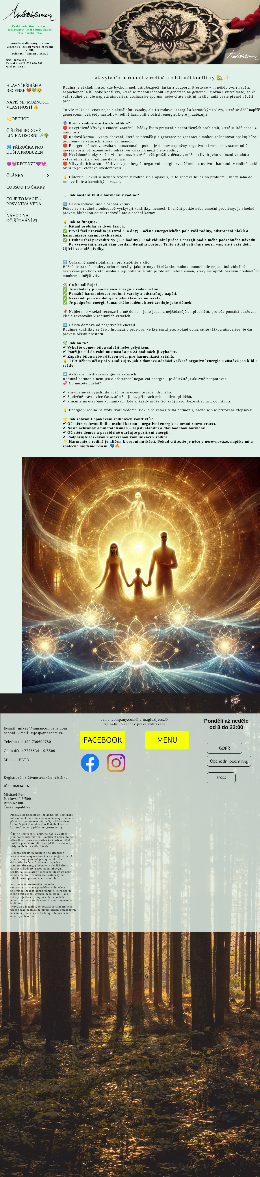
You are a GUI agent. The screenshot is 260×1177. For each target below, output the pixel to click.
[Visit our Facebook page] (90, 763)
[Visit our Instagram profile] (116, 763)
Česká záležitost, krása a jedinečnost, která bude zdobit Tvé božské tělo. (30, 29)
